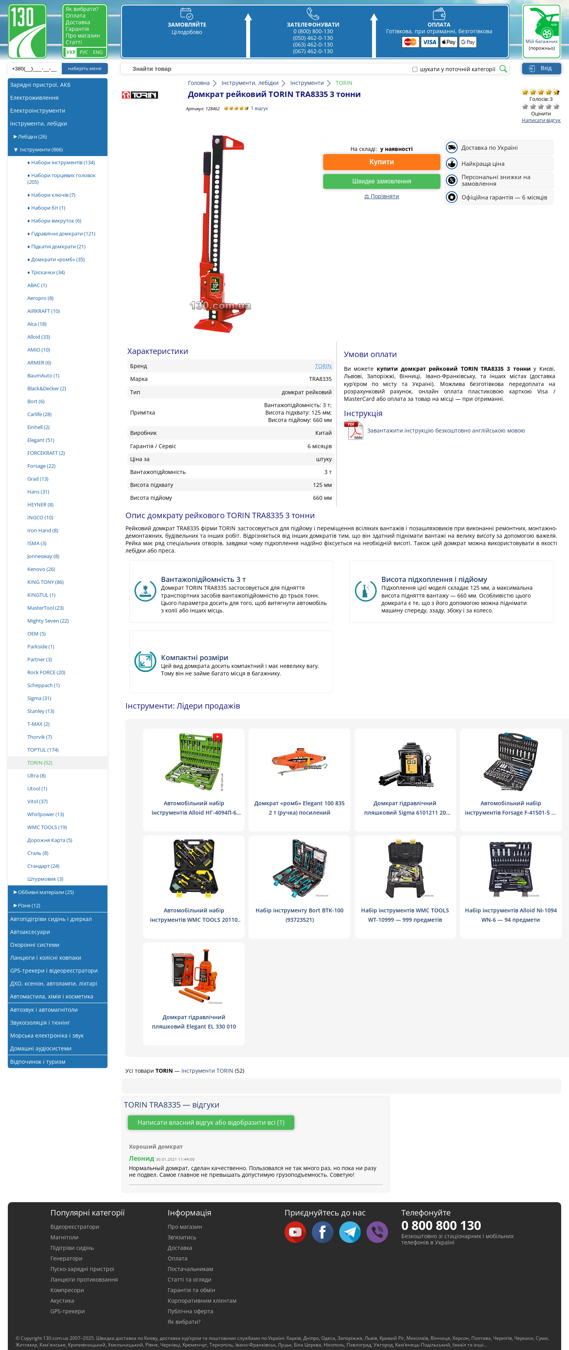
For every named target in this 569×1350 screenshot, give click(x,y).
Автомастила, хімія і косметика (51, 996)
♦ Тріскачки (46, 272)
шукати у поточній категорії (458, 69)
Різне (28, 905)
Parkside (40, 646)
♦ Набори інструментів (61, 162)
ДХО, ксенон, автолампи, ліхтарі (53, 983)
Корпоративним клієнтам (202, 1300)
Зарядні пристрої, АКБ (40, 84)
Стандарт (43, 865)
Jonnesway (43, 556)
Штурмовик (45, 878)
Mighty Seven (48, 620)
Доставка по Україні (490, 147)
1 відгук (259, 108)
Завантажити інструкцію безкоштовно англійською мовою (446, 430)
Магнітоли (64, 1237)
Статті (74, 42)
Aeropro (40, 298)
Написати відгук (541, 120)
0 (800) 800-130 (313, 31)
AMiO (38, 349)
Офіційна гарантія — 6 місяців (505, 197)
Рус (84, 52)
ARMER (39, 362)
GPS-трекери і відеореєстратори (54, 970)
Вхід (546, 68)
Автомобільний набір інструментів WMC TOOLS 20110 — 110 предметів (194, 920)
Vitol (37, 801)
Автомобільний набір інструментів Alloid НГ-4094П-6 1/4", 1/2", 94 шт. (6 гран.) (194, 812)
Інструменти (41, 149)
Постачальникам (190, 1269)
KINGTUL (41, 594)
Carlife (39, 414)
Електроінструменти (37, 110)
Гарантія (77, 28)
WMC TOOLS (47, 827)
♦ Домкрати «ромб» (56, 259)
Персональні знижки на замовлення (496, 180)
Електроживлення (34, 97)
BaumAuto (43, 375)
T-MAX (38, 723)
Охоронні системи (34, 944)
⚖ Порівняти (381, 196)
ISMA (37, 543)
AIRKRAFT (43, 310)
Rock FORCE (46, 672)
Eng (98, 52)
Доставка (78, 22)
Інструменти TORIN (208, 1070)
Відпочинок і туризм (37, 1061)
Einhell (38, 427)
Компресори (67, 1290)
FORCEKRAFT (46, 452)
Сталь (37, 852)
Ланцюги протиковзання (84, 1279)
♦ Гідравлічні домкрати (61, 233)
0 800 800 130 (441, 1225)
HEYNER (40, 504)
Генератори (66, 1258)
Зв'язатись (182, 1237)
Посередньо (541, 106)
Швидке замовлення (382, 181)
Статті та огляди (189, 1279)
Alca (37, 323)
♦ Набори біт (46, 207)
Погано (533, 106)
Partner (39, 659)
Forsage (41, 465)
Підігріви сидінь (72, 1247)
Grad (37, 478)
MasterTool (45, 607)
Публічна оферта (190, 1311)
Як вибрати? (82, 9)
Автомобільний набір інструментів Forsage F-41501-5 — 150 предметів (511, 812)
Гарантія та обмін (191, 1290)
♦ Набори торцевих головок (61, 178)
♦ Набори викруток (54, 220)
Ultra (36, 775)
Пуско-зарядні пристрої (82, 1269)
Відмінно (556, 106)
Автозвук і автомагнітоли (44, 1009)
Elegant (40, 439)
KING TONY (45, 581)
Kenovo (41, 569)
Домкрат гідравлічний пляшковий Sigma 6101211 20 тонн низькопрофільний (405, 812)
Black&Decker (46, 388)
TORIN (39, 762)
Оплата (76, 15)
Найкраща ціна (483, 163)
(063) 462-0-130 (313, 44)
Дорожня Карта (49, 840)
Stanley (40, 710)
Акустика (62, 1300)
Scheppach (43, 685)
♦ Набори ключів (51, 194)
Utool (37, 788)
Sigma (39, 698)
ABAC (37, 285)
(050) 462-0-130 (313, 37)
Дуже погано (525, 106)
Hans (38, 491)
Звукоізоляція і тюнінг (40, 1022)
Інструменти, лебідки (38, 123)
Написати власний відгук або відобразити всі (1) (211, 1122)
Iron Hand (42, 530)
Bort (36, 401)
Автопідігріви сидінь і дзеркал (51, 919)
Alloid (38, 336)
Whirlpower (45, 814)
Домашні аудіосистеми (41, 1048)
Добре (549, 106)
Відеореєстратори (74, 1226)
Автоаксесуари (30, 931)
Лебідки (32, 136)
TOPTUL (43, 749)
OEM (36, 633)
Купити (382, 162)
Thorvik (39, 736)
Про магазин (83, 35)
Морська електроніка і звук (47, 1035)
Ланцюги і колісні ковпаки (45, 957)
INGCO (40, 517)
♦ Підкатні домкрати (56, 246)
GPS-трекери (67, 1311)
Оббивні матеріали (45, 892)
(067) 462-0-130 (313, 51)
